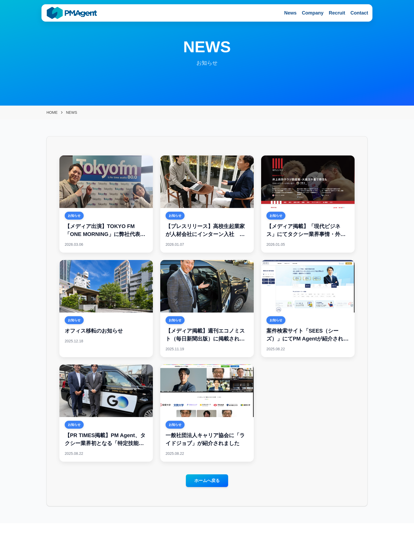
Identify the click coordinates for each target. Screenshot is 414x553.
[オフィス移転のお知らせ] (106, 308)
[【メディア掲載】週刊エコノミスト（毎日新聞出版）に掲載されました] (207, 308)
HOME (52, 112)
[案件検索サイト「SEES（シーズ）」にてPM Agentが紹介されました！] (308, 308)
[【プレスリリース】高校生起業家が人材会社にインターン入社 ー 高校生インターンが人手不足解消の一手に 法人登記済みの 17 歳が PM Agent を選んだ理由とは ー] (207, 204)
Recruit (337, 13)
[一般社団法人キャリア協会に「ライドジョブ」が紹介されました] (207, 413)
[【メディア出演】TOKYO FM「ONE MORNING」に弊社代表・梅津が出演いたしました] (106, 204)
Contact (359, 13)
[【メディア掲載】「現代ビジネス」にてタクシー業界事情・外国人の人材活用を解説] (308, 204)
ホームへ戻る (207, 480)
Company (312, 13)
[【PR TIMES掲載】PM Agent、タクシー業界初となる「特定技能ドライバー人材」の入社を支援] (106, 413)
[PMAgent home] (72, 13)
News (290, 13)
